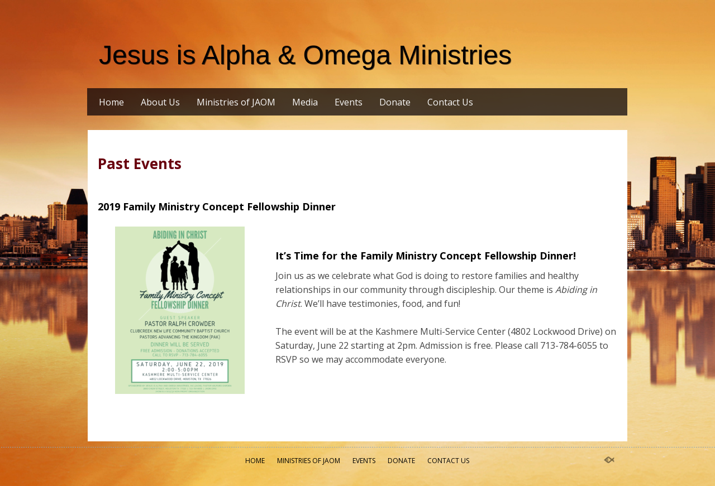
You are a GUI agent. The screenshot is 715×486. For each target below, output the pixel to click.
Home (111, 102)
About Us (160, 102)
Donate (395, 102)
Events (349, 102)
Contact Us (450, 102)
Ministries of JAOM (236, 102)
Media (305, 102)
